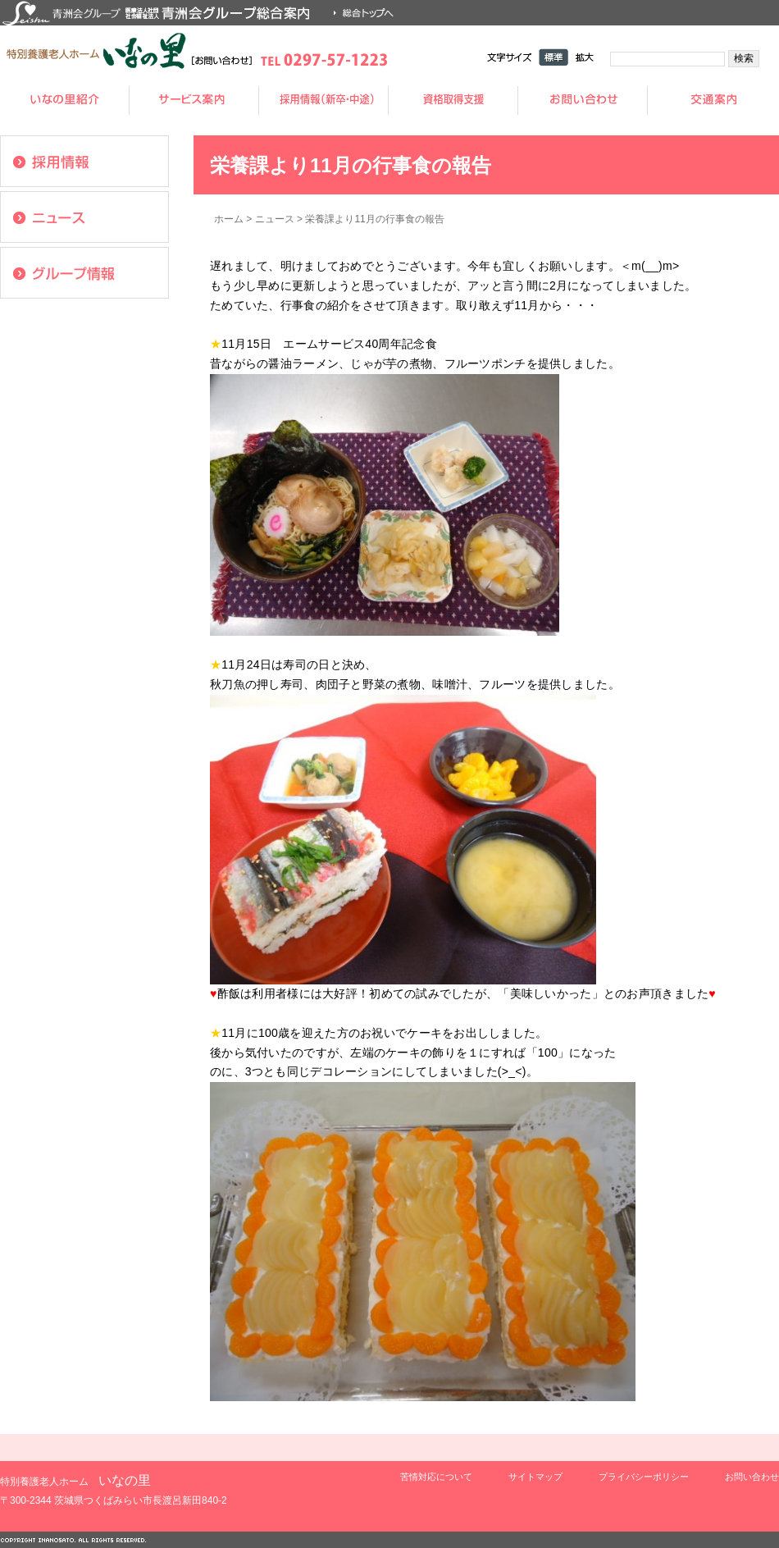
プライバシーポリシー (644, 1477)
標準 (553, 57)
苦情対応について (436, 1477)
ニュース (274, 219)
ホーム (229, 219)
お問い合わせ (752, 1477)
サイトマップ (535, 1477)
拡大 (584, 57)
